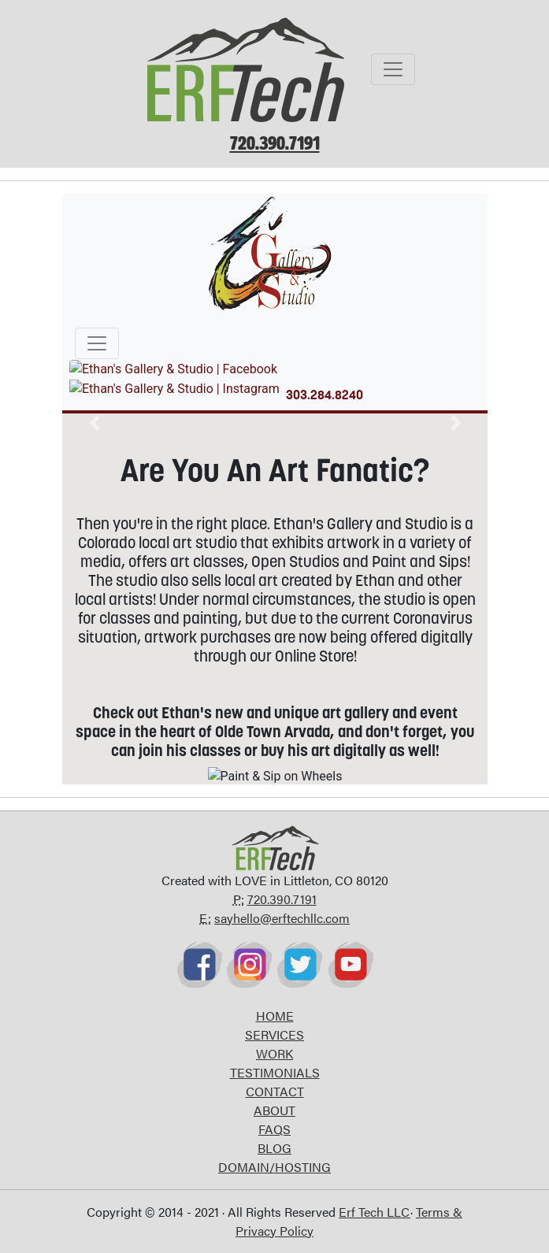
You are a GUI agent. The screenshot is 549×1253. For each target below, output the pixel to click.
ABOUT (274, 1110)
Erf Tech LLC (374, 1212)
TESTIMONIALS (275, 1072)
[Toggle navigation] (393, 69)
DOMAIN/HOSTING (274, 1167)
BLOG (274, 1148)
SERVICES (274, 1034)
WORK (274, 1053)
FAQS (274, 1129)
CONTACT (275, 1091)
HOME (275, 1015)
